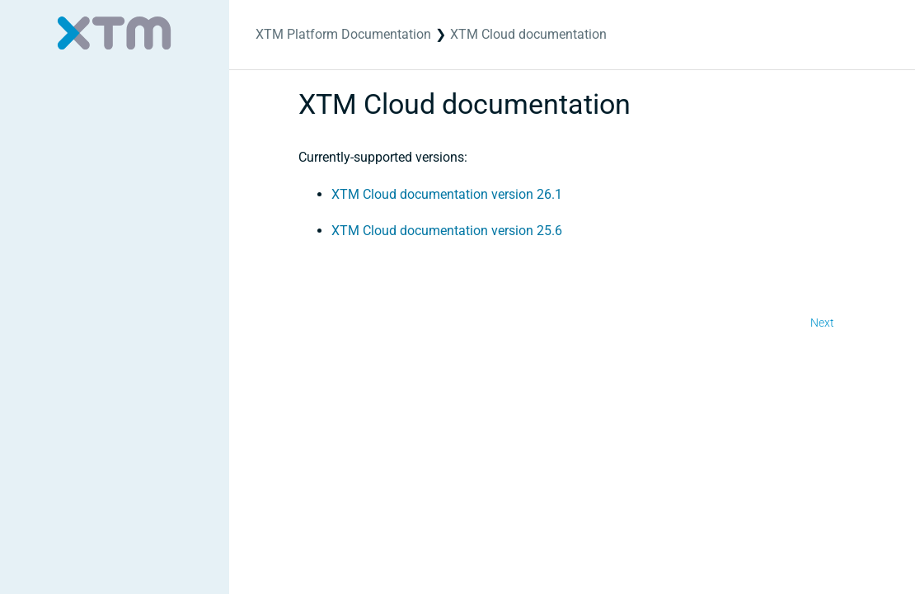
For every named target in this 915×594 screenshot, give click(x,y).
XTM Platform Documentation (343, 34)
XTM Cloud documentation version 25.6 (446, 230)
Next (822, 322)
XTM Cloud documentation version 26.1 (446, 194)
